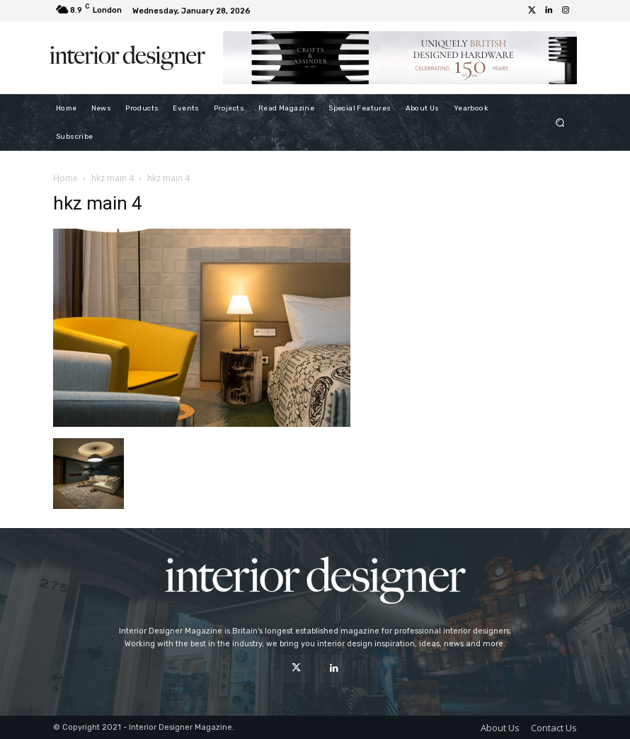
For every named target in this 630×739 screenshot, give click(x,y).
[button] (560, 122)
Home (65, 178)
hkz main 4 (112, 178)
